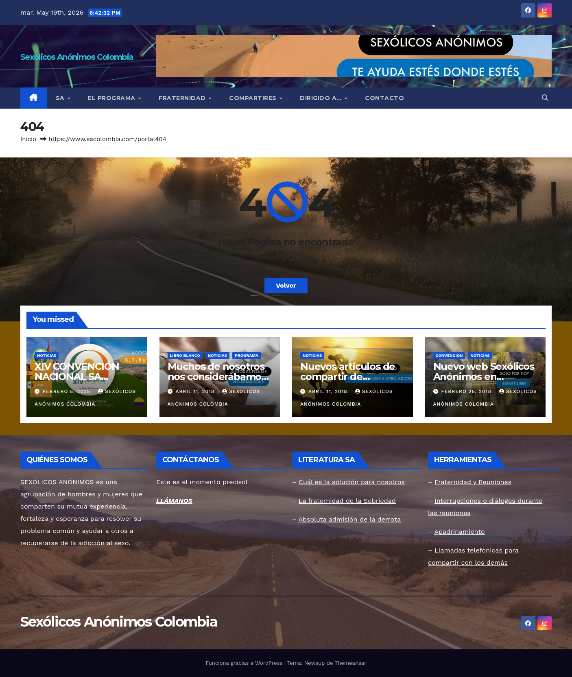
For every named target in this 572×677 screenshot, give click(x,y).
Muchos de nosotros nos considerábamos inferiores (217, 376)
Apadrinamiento (459, 531)
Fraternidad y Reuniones (472, 482)
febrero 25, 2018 (467, 391)
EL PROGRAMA (112, 98)
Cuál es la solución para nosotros (352, 482)
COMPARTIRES (253, 98)
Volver (286, 285)
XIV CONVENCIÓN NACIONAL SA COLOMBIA (77, 376)
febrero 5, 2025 (67, 391)
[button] (545, 98)
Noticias (46, 355)
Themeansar (351, 663)
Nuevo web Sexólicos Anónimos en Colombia (483, 376)
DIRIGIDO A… (321, 98)
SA (61, 98)
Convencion (449, 355)
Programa (246, 355)
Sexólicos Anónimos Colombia (76, 57)
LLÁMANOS (174, 500)
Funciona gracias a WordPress (244, 663)
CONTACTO (384, 98)
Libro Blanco (185, 355)
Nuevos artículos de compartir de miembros (347, 376)
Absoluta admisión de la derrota (349, 519)
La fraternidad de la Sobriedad (347, 500)
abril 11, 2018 (195, 391)
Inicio (28, 139)
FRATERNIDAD (183, 98)
